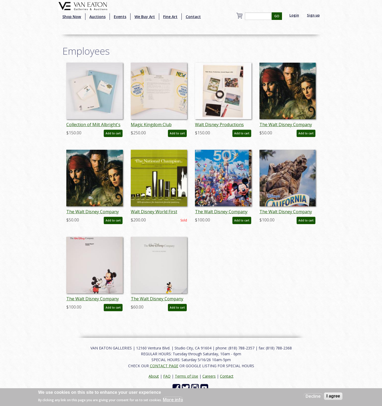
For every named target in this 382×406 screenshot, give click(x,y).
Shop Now (71, 16)
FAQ (167, 376)
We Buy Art (144, 16)
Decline (313, 396)
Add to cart (113, 133)
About (154, 376)
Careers (209, 376)
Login (294, 15)
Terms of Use (186, 376)
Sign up (313, 15)
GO (276, 16)
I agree (333, 396)
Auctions (97, 16)
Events (120, 16)
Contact (193, 16)
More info (173, 400)
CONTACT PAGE (164, 365)
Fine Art (170, 16)
